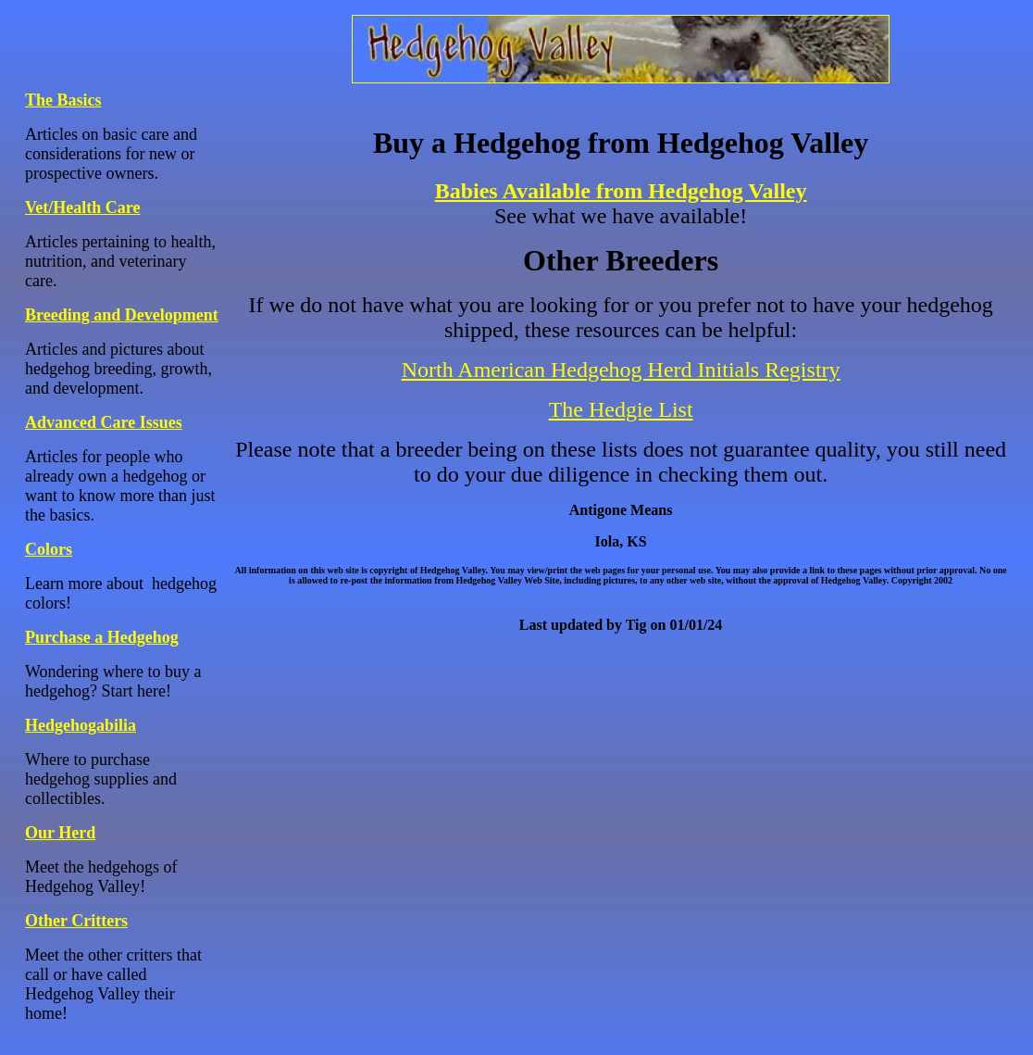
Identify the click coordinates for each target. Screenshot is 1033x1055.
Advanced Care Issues (103, 422)
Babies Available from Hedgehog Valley (621, 191)
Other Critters (76, 920)
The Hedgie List (621, 409)
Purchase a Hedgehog (102, 637)
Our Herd (60, 832)
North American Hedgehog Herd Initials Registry (621, 370)
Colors (48, 549)
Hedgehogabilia (80, 725)
